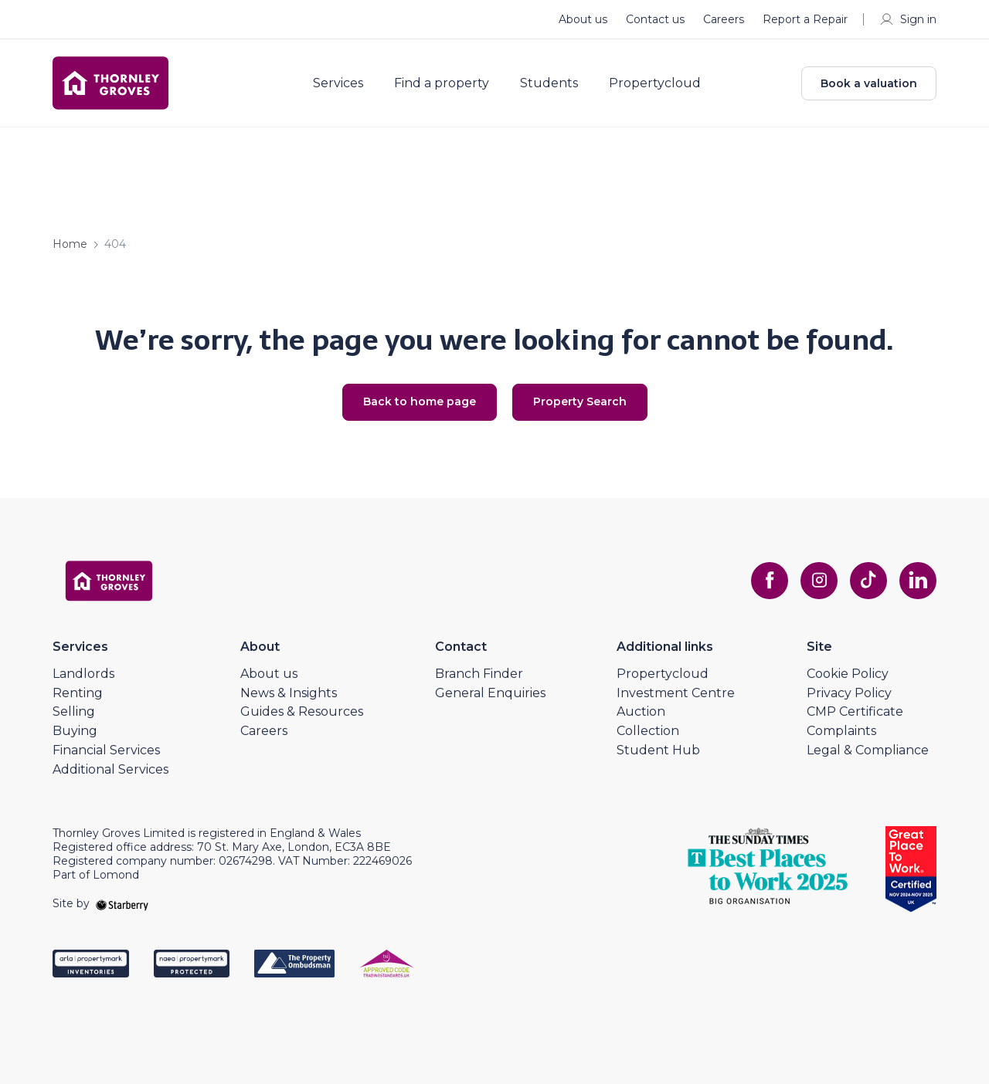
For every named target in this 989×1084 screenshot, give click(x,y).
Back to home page (419, 401)
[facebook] (769, 580)
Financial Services (106, 750)
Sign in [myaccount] (907, 19)
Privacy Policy (849, 693)
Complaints (841, 730)
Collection (648, 730)
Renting (78, 693)
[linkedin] (917, 580)
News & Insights (288, 693)
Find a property (441, 83)
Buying (75, 730)
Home (70, 244)
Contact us (655, 19)
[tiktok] (868, 580)
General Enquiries (490, 693)
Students (549, 83)
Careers (723, 19)
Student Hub (658, 750)
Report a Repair (805, 19)
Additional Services (110, 769)
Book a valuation (869, 83)
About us (583, 19)
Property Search (580, 401)
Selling (74, 711)
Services (338, 83)
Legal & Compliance (868, 750)
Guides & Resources (301, 711)
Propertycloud (655, 83)
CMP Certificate (855, 711)
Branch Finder (479, 673)
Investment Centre (676, 693)
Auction (641, 711)
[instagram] (819, 580)
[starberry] (122, 903)
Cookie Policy (848, 673)
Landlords (83, 673)
